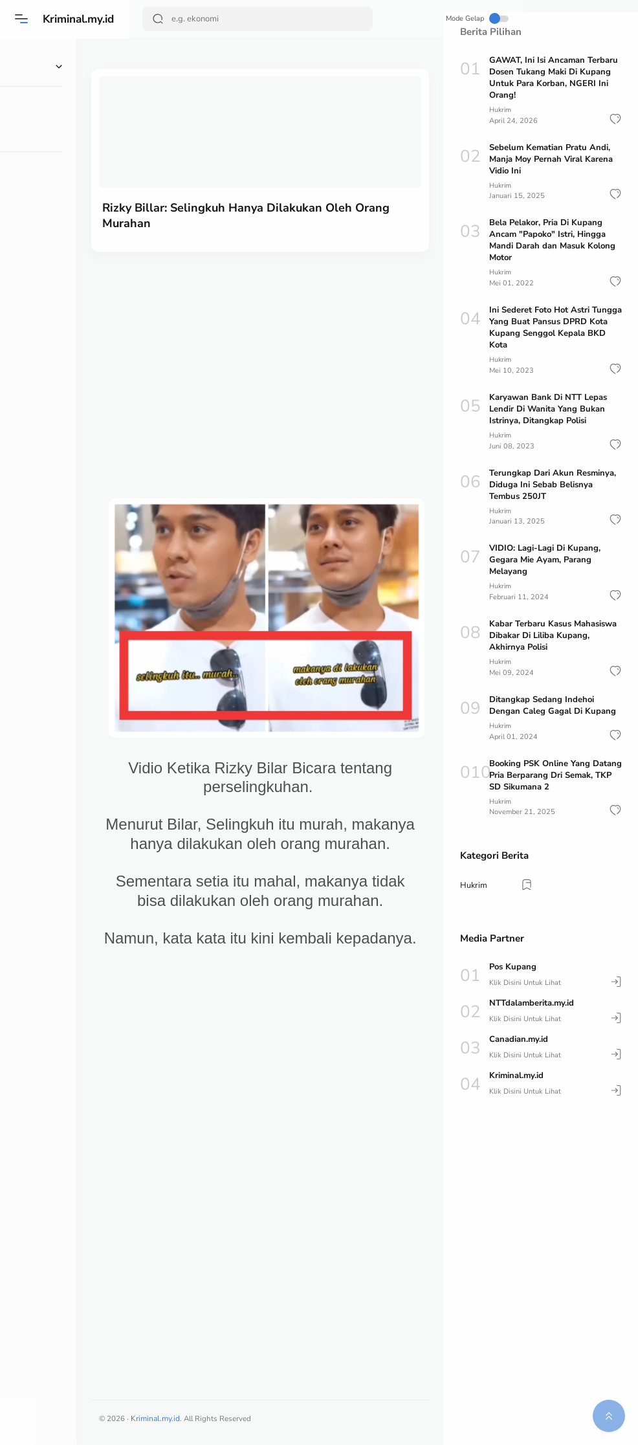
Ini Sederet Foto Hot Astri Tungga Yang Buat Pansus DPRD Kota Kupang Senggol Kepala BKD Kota (555, 326)
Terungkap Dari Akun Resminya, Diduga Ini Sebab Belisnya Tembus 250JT (552, 483)
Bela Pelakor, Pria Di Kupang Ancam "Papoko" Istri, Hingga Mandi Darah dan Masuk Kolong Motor (552, 240)
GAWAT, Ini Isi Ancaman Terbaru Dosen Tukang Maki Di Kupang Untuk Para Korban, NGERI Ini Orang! (553, 77)
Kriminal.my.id (83, 19)
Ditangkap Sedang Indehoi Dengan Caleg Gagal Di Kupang (552, 703)
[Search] (238, 18)
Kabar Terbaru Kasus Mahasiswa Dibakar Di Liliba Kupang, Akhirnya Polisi (553, 634)
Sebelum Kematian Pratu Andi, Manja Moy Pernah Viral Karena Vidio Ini (551, 158)
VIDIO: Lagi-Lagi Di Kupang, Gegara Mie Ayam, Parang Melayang (544, 558)
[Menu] (22, 18)
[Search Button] (159, 18)
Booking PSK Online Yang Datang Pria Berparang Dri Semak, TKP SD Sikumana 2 (555, 772)
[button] (615, 118)
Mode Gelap (396, 18)
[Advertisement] (287, 342)
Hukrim (500, 110)
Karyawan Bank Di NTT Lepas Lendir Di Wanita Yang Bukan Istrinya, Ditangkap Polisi (548, 408)
